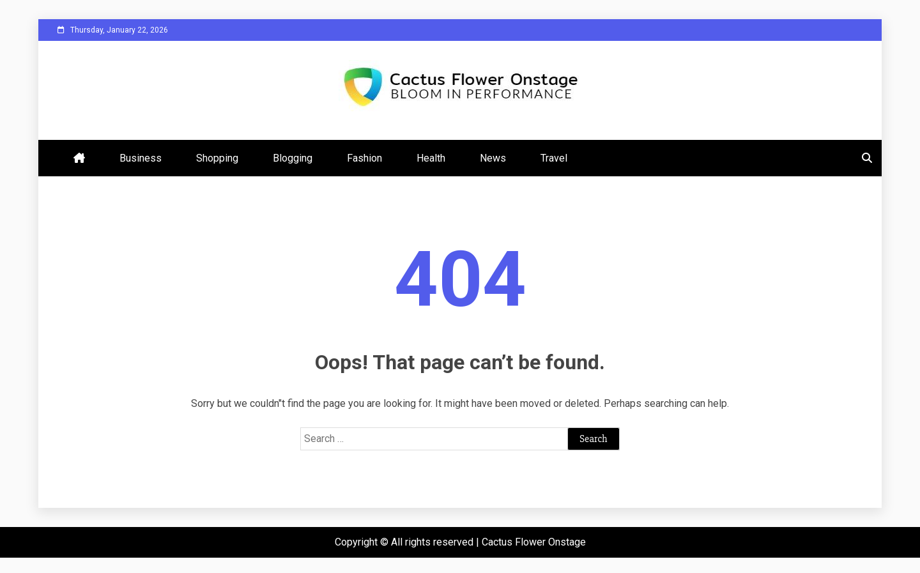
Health (431, 158)
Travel (553, 158)
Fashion (364, 158)
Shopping (217, 158)
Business (140, 158)
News (493, 158)
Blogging (292, 158)
